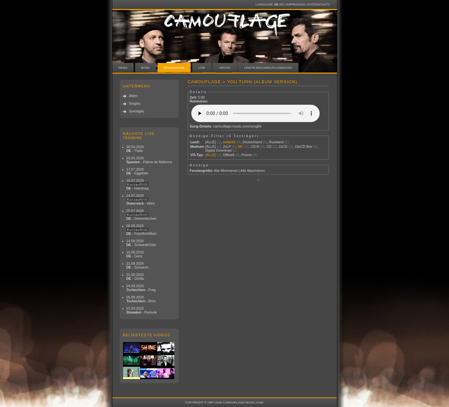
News (123, 67)
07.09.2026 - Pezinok (141, 310)
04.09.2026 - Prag (141, 288)
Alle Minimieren (225, 171)
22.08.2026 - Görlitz (135, 276)
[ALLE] (210, 142)
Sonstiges (136, 111)
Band (145, 67)
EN (282, 4)
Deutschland (252, 142)
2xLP (227, 146)
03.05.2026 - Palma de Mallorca (149, 160)
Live (201, 67)
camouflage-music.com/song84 (237, 126)
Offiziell (228, 155)
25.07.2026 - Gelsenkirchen (141, 214)
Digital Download (218, 150)
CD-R (255, 146)
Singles (135, 103)
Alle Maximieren (252, 171)
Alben (133, 96)
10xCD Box (303, 146)
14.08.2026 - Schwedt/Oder (141, 243)
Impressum (295, 4)
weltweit (229, 142)
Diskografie (174, 67)
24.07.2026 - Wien (140, 199)
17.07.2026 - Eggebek (137, 171)
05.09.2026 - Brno (141, 299)
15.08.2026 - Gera (135, 254)
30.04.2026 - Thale (135, 149)
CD (269, 146)
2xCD (283, 146)
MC (241, 146)
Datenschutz (318, 4)
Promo (247, 155)
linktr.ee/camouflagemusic (268, 67)
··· (258, 180)
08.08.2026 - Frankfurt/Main (141, 229)
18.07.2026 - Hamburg (137, 184)
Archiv (224, 67)
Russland (276, 142)
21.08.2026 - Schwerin (137, 265)
